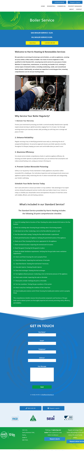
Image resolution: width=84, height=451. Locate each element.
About (71, 9)
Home (43, 6)
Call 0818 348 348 (50, 43)
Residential (51, 6)
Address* (42, 359)
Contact (79, 9)
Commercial (61, 6)
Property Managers (75, 6)
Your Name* (42, 333)
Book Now (33, 43)
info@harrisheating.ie (47, 395)
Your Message (42, 373)
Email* (42, 342)
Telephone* (42, 350)
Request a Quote (75, 2)
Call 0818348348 (59, 2)
